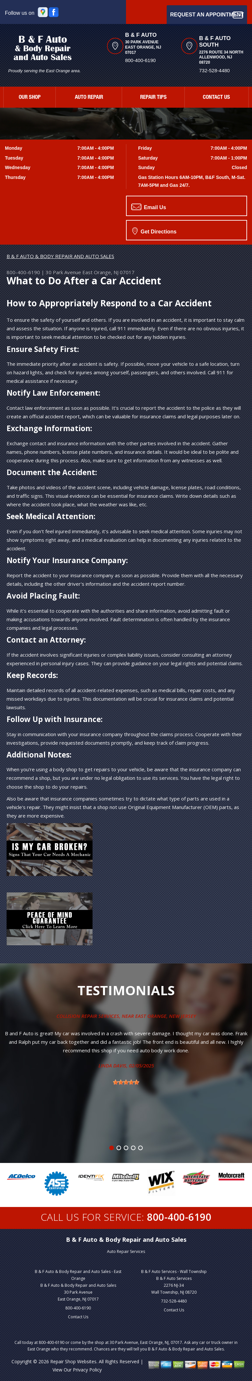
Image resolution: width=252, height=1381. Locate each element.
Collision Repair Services (87, 1016)
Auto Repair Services (126, 1251)
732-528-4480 (174, 1301)
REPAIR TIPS (153, 97)
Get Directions (154, 230)
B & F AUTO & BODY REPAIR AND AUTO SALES (60, 256)
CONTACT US (216, 97)
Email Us (148, 207)
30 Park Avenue (63, 272)
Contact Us (78, 1317)
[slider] (126, 1082)
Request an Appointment (207, 14)
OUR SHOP (30, 97)
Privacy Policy (87, 1370)
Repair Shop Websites (73, 1361)
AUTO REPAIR (89, 97)
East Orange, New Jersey (165, 1016)
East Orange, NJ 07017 (108, 272)
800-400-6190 (140, 60)
